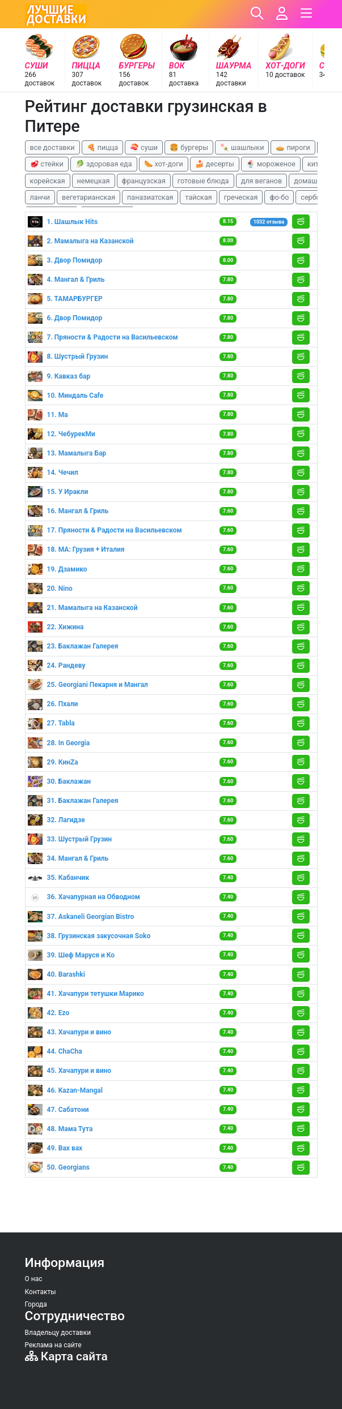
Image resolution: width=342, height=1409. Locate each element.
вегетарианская (88, 197)
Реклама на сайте (53, 1345)
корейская (47, 181)
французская (144, 181)
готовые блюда (203, 181)
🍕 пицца (102, 147)
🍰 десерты (214, 164)
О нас (34, 1279)
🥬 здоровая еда (103, 164)
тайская (198, 197)
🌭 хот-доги (163, 164)
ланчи (40, 197)
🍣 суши (144, 147)
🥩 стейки (47, 164)
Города (36, 1304)
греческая (241, 197)
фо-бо (279, 197)
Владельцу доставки (58, 1333)
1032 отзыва (269, 222)
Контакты (40, 1292)
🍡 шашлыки (242, 147)
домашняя (311, 181)
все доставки (52, 147)
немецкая (93, 181)
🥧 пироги (293, 147)
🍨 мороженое (270, 164)
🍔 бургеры (189, 147)
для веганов (261, 181)
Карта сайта (66, 1356)
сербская (316, 197)
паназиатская (150, 197)
